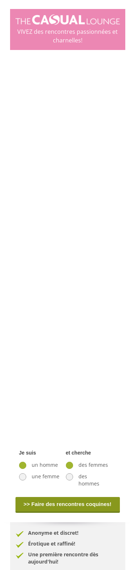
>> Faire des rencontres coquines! (67, 504)
